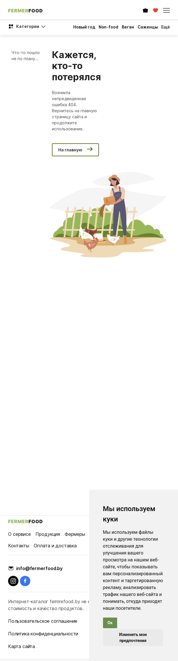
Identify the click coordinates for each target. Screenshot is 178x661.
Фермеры (75, 534)
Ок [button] (110, 622)
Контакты (18, 545)
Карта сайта (21, 646)
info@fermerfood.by (39, 568)
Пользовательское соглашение (42, 621)
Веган (128, 26)
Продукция (47, 534)
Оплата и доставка (55, 545)
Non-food (108, 26)
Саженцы (148, 26)
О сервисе (19, 534)
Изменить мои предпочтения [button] (133, 637)
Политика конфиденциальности (43, 634)
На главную (70, 149)
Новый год (84, 26)
